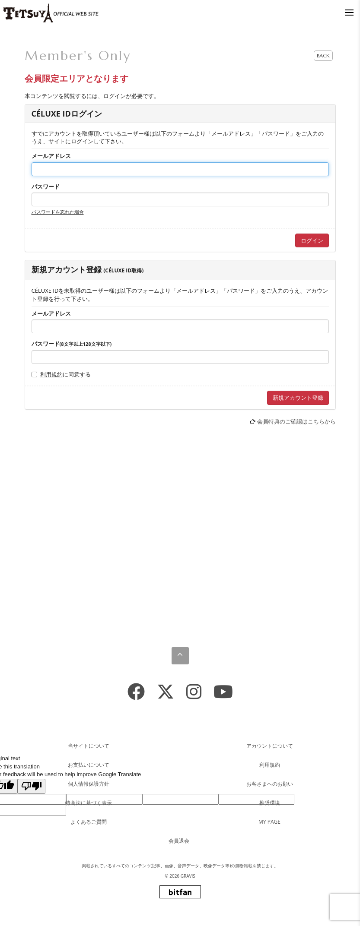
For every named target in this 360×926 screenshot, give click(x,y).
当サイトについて (88, 745)
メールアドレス (51, 156)
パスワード (46, 186)
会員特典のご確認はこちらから (296, 421)
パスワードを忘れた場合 (58, 212)
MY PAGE (269, 821)
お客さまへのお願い (269, 783)
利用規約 (51, 374)
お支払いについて (88, 764)
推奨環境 (269, 802)
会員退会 (179, 840)
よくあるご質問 (88, 821)
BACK (323, 55)
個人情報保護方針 (88, 783)
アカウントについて (269, 745)
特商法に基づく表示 (88, 802)
